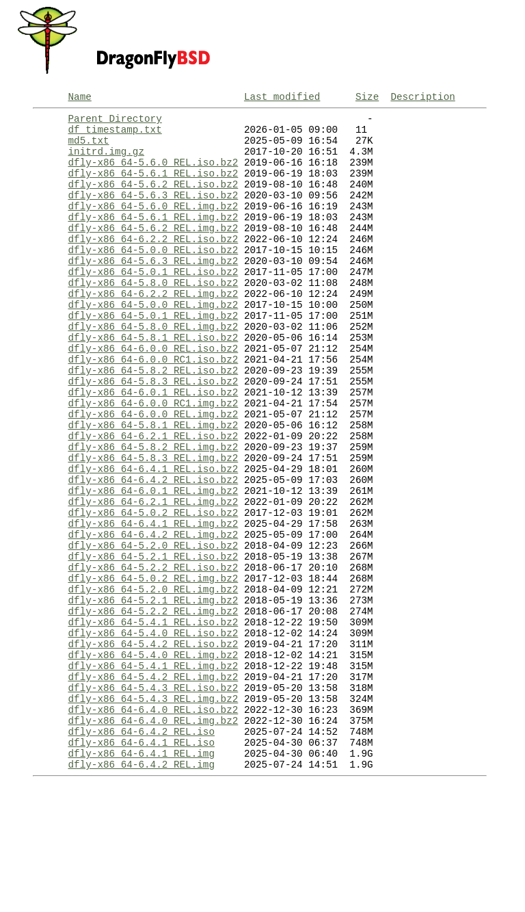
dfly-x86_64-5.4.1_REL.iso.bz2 (153, 720)
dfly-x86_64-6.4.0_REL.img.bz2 (153, 837)
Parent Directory (114, 122)
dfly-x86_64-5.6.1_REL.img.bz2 (153, 239)
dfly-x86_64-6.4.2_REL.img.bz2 (153, 616)
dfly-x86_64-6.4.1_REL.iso (141, 863)
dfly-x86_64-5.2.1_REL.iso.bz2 (153, 642)
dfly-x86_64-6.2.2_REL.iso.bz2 (153, 265)
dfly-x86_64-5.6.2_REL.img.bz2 (153, 252)
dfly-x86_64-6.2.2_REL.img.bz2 (153, 330)
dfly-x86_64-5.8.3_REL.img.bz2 (153, 525)
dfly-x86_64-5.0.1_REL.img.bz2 (153, 356)
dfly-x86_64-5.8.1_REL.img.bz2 (153, 486)
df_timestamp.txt (114, 135)
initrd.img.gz (106, 161)
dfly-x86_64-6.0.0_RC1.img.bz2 (153, 460)
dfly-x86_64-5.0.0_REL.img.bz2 (153, 343)
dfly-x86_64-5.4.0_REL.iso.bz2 (153, 733)
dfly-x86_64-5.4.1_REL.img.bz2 (153, 772)
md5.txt (88, 148)
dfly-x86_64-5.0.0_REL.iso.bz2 (153, 278)
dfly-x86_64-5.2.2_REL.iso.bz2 (153, 655)
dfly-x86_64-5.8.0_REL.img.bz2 (153, 369)
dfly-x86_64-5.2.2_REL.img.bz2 (153, 707)
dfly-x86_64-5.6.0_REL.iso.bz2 (153, 174)
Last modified (282, 98)
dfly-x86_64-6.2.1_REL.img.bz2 (153, 577)
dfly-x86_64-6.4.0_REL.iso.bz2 (153, 824)
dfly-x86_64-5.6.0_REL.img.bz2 (153, 226)
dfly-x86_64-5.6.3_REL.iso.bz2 (153, 213)
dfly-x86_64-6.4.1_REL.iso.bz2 (153, 538)
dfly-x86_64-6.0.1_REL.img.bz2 (153, 564)
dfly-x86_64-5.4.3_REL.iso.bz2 (153, 798)
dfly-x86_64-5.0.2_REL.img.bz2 (153, 668)
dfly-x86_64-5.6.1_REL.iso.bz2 (153, 187)
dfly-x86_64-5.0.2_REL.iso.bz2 (153, 590)
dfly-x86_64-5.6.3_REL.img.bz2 (153, 291)
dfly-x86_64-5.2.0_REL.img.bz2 (153, 681)
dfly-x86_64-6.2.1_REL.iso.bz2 (153, 499)
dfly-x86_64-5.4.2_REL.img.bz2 (153, 785)
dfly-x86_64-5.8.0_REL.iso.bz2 (153, 317)
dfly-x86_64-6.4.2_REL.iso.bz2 (153, 551)
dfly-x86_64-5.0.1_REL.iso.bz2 (153, 304)
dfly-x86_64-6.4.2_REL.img (141, 889)
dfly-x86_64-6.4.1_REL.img (141, 876)
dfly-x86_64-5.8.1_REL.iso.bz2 (153, 382)
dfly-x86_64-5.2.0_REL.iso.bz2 (153, 629)
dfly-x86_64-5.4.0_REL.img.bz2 (153, 759)
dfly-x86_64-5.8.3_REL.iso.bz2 (153, 434)
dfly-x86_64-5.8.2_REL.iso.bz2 (153, 421)
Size (367, 98)
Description (422, 98)
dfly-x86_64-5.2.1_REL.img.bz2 (153, 694)
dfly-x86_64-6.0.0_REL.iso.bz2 (153, 395)
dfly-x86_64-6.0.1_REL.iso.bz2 (153, 447)
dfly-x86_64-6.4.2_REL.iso (141, 850)
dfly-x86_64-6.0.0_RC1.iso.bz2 (153, 408)
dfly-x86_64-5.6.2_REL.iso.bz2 (153, 200)
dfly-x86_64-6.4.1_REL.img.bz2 (153, 603)
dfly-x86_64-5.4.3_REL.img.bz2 (153, 811)
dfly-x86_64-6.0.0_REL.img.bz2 (153, 473)
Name (79, 98)
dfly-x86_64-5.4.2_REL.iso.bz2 (153, 746)
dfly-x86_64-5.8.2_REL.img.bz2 (153, 512)
